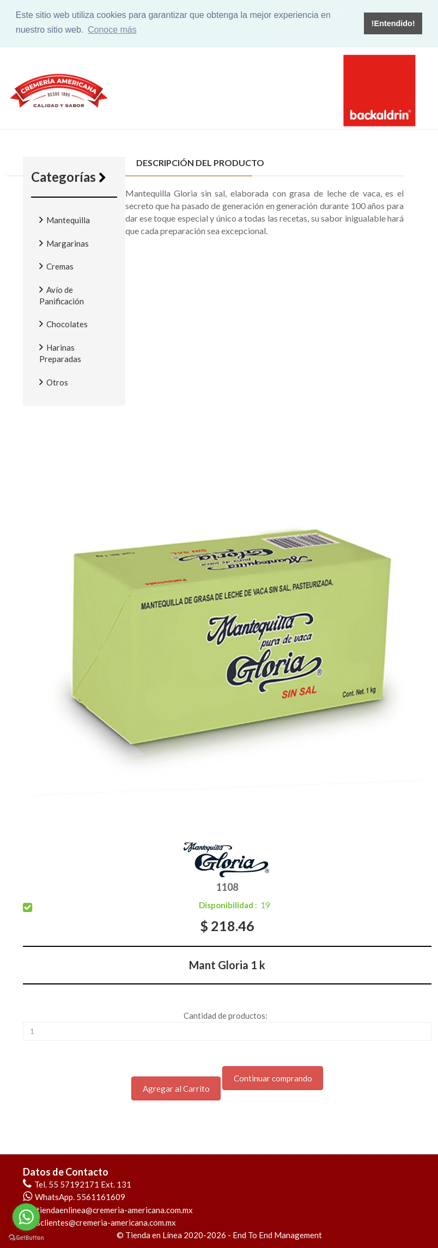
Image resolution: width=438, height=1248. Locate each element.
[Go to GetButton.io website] (26, 1237)
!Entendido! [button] (393, 23)
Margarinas (64, 242)
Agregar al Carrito (176, 1088)
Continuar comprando (273, 1078)
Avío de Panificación (61, 295)
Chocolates (63, 323)
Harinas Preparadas (60, 352)
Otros (53, 381)
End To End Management (277, 1235)
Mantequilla (64, 219)
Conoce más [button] (112, 29)
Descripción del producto (194, 162)
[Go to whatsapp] (26, 1217)
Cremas (56, 265)
